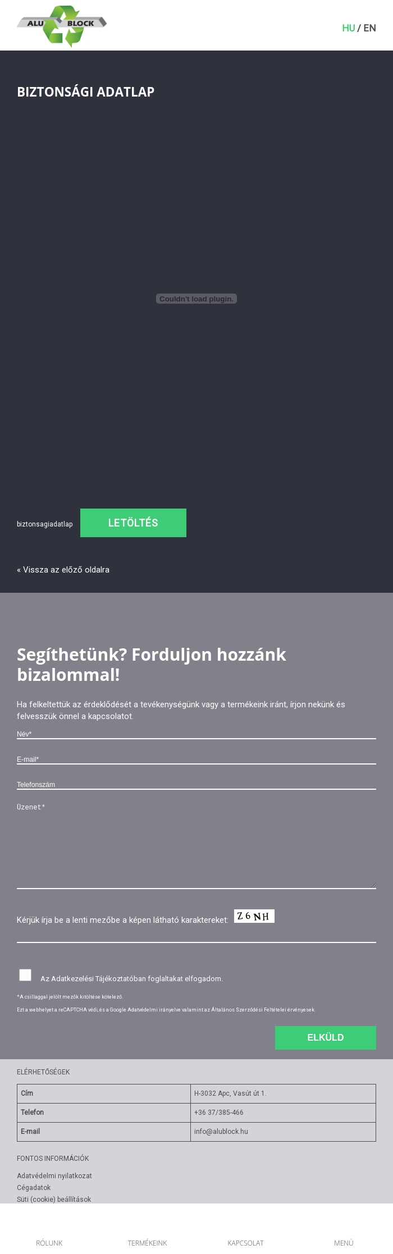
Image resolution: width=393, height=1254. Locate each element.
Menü (343, 1243)
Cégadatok (34, 1188)
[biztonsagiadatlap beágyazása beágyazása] (196, 298)
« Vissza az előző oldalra (63, 570)
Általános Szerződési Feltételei (248, 1010)
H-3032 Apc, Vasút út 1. (230, 1093)
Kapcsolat (245, 1243)
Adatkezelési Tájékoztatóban (98, 978)
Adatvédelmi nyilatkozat (54, 1176)
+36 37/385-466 (219, 1112)
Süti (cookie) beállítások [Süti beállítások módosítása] (54, 1199)
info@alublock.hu (221, 1132)
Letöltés (133, 523)
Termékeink (147, 1243)
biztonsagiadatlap (44, 524)
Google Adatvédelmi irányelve (145, 1010)
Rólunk (49, 1243)
